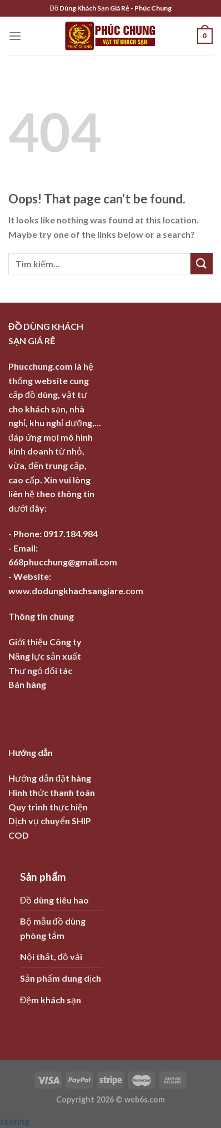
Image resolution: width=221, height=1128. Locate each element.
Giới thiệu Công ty (45, 641)
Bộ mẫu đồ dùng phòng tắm (53, 928)
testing (14, 1121)
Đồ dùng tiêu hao (54, 900)
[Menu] (15, 35)
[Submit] (201, 263)
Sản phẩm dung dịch (60, 978)
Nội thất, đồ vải (51, 956)
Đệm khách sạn (51, 999)
